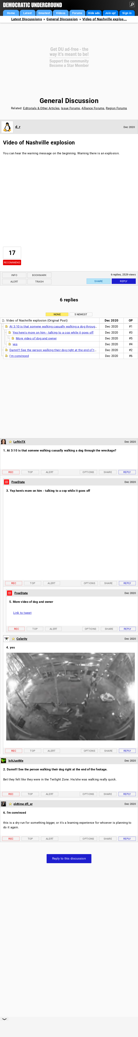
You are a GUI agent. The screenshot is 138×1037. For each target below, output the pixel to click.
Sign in (127, 13)
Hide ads (94, 13)
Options (88, 472)
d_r (17, 127)
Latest (27, 13)
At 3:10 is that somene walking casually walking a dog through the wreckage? (63, 326)
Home (11, 13)
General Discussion (62, 19)
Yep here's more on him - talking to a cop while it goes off (53, 332)
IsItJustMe (15, 761)
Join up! (110, 13)
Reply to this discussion (69, 858)
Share (98, 281)
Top (30, 472)
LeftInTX (19, 442)
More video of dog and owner (36, 338)
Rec (10, 472)
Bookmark (39, 275)
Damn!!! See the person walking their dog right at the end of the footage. (59, 350)
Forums (77, 13)
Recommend (12, 262)
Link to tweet (22, 613)
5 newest (81, 314)
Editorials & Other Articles (41, 108)
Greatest (44, 13)
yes (15, 344)
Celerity (21, 639)
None (57, 314)
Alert (14, 281)
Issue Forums (70, 108)
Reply (124, 281)
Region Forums (116, 108)
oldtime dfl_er (23, 804)
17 (12, 252)
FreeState (18, 482)
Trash (39, 281)
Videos (60, 13)
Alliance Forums (93, 108)
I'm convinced (19, 356)
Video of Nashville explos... (104, 19)
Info (14, 275)
